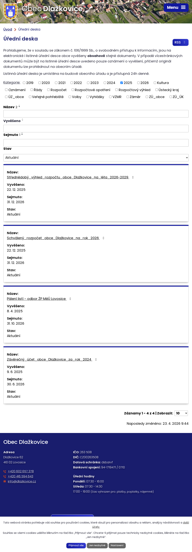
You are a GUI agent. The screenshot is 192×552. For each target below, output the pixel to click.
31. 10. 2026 (15, 323)
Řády (38, 90)
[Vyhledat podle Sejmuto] (96, 143)
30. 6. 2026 (15, 384)
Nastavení (117, 545)
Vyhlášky (97, 96)
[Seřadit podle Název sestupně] (19, 106)
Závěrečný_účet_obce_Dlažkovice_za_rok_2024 (52, 359)
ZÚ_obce (156, 96)
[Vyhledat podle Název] (96, 114)
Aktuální (13, 214)
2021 (61, 82)
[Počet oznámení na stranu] (181, 413)
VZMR (117, 96)
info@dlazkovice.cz (22, 481)
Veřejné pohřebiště (48, 96)
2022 (78, 82)
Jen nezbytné (97, 545)
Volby (76, 96)
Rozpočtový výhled (134, 90)
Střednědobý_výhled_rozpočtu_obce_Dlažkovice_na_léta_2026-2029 (71, 177)
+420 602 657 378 (21, 471)
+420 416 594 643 (20, 476)
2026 (144, 82)
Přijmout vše (76, 545)
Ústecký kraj (169, 90)
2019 (29, 82)
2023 (94, 82)
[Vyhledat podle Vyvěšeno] (96, 129)
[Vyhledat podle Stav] (96, 158)
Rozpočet (59, 90)
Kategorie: (11, 82)
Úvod (7, 29)
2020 (46, 82)
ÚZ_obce (16, 96)
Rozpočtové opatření (92, 90)
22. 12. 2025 (16, 189)
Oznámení (17, 90)
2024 (111, 82)
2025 (128, 82)
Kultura (163, 82)
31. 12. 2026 (15, 202)
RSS (181, 42)
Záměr (135, 96)
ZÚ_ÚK (178, 96)
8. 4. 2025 (15, 311)
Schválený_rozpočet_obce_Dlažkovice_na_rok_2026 (56, 238)
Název (10, 107)
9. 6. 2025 (14, 371)
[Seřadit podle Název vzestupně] (19, 105)
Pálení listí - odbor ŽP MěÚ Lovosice (40, 298)
